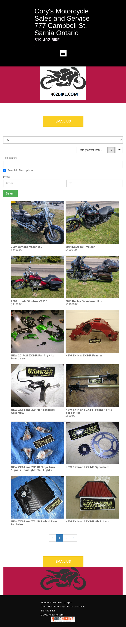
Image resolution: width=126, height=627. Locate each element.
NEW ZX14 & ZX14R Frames (84, 355)
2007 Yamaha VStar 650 (26, 246)
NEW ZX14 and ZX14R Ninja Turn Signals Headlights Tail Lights (33, 468)
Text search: (10, 157)
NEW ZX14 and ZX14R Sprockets (87, 467)
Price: (6, 176)
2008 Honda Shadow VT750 (29, 301)
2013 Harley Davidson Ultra (83, 301)
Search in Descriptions (18, 170)
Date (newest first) (90, 149)
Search (10, 193)
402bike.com (56, 614)
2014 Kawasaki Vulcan (80, 246)
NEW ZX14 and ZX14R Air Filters (87, 521)
